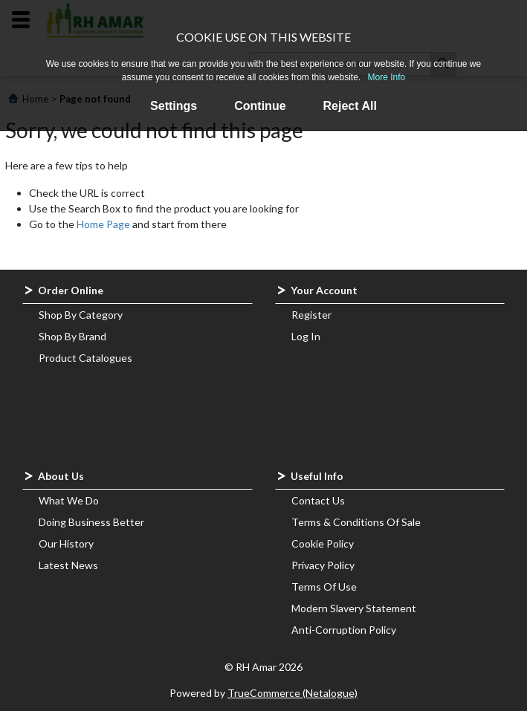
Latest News (68, 565)
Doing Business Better (91, 522)
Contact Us (318, 500)
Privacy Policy (323, 565)
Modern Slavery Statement (353, 608)
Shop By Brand (72, 336)
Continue (259, 106)
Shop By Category (81, 314)
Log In (305, 336)
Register (311, 314)
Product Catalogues (85, 357)
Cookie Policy (322, 543)
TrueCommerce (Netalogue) (292, 692)
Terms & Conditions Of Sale (356, 522)
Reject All (350, 106)
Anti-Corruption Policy (343, 629)
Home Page (103, 224)
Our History (66, 543)
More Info (387, 77)
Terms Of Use (324, 586)
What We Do (69, 500)
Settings (173, 106)
